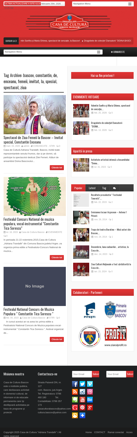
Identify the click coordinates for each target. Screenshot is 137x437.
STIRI (52, 146)
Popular (78, 188)
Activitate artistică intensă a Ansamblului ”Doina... (110, 161)
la (42, 81)
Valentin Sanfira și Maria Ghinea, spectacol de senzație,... (110, 107)
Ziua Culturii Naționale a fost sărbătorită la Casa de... (111, 266)
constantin (43, 75)
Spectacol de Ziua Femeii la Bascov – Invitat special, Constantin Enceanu (33, 140)
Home (89, 432)
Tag (104, 188)
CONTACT (99, 432)
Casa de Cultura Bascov (32, 232)
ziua (23, 87)
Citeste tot (57, 167)
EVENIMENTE (55, 232)
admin (26, 146)
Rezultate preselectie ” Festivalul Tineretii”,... (106, 196)
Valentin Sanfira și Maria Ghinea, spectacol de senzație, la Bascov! (50, 40)
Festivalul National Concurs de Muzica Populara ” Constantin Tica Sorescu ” (29, 311)
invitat (34, 81)
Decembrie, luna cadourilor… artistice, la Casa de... (110, 248)
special (50, 81)
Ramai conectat (116, 432)
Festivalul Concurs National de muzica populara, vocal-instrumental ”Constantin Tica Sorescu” (31, 223)
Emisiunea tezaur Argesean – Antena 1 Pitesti (109, 214)
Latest (92, 188)
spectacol (11, 87)
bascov (28, 75)
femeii (22, 81)
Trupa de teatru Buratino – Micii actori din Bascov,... (111, 231)
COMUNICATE (40, 146)
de (55, 75)
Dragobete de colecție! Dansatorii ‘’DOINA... (106, 124)
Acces (129, 432)
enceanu (10, 81)
